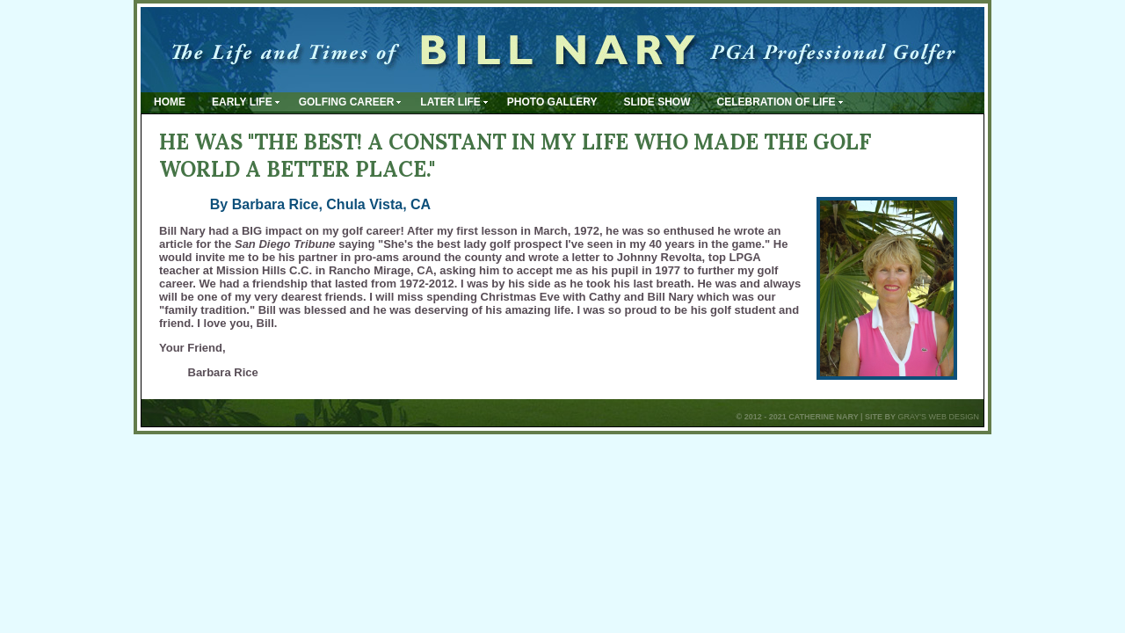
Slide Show (656, 102)
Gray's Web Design (938, 416)
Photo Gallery (552, 102)
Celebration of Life (776, 102)
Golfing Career (347, 102)
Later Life (450, 102)
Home (169, 102)
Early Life (242, 102)
